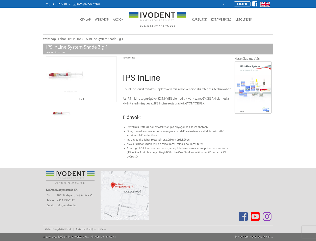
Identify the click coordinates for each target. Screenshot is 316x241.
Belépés (242, 3)
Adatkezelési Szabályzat (86, 229)
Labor (62, 39)
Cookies (103, 229)
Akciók (118, 19)
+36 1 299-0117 (58, 4)
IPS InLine (74, 39)
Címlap (85, 19)
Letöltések (243, 19)
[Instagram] (267, 215)
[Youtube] (255, 215)
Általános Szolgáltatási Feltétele (58, 229)
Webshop (102, 19)
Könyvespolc (221, 19)
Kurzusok (199, 19)
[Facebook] (243, 215)
